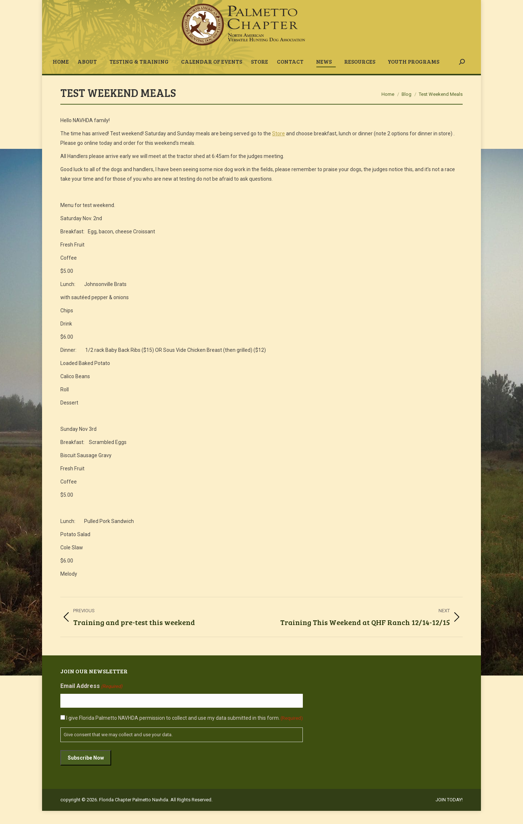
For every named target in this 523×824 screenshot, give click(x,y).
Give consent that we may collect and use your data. (118, 747)
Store (278, 147)
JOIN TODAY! (417, 7)
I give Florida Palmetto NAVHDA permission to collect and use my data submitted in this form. (184, 731)
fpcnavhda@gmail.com (91, 7)
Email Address (91, 699)
